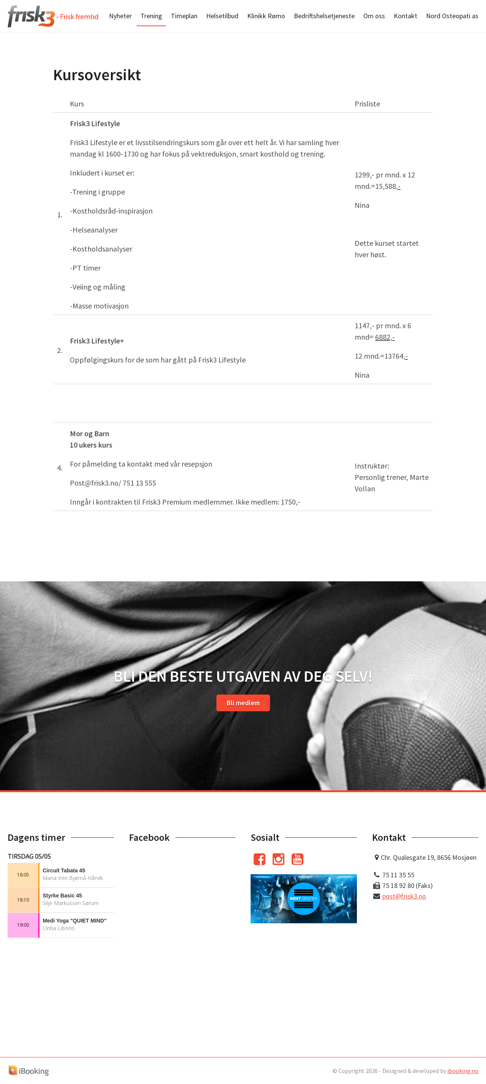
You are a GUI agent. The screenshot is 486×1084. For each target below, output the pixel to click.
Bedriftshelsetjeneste (324, 15)
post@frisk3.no (404, 896)
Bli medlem (243, 702)
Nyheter (120, 15)
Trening (151, 15)
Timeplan (184, 15)
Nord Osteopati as (452, 15)
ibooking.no (462, 1071)
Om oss (374, 15)
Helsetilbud (222, 15)
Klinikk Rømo (266, 15)
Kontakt (405, 15)
